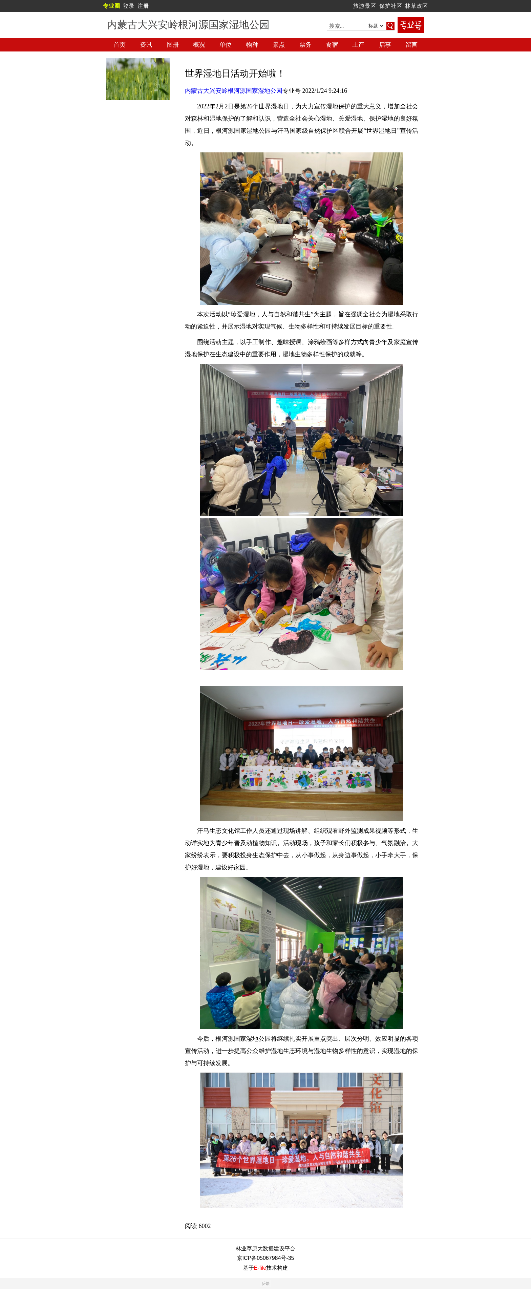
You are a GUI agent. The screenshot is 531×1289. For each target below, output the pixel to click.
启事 (385, 44)
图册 (173, 44)
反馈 (265, 1283)
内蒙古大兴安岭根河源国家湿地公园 (233, 90)
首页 (119, 44)
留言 (411, 44)
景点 (279, 44)
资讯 (146, 44)
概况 (199, 44)
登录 (128, 6)
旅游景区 (364, 6)
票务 (305, 44)
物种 (252, 44)
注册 (143, 6)
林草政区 (416, 6)
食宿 (332, 44)
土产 (358, 44)
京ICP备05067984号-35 (265, 1258)
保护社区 (390, 6)
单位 (225, 44)
